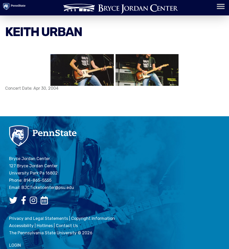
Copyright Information (93, 218)
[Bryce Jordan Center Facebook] (25, 202)
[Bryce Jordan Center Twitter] (14, 202)
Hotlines (45, 225)
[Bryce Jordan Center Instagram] (35, 202)
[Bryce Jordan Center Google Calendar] (45, 202)
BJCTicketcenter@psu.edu (47, 187)
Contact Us (67, 225)
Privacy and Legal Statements (38, 218)
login (15, 245)
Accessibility (21, 225)
